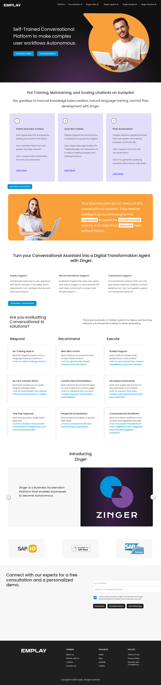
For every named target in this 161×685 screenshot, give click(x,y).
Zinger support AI (111, 4)
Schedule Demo (48, 53)
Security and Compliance (133, 663)
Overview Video (23, 53)
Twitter (102, 666)
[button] (55, 4)
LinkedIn (102, 662)
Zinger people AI (130, 4)
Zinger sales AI (92, 4)
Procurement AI (75, 4)
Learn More (21, 170)
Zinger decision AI (148, 4)
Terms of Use (133, 654)
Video (101, 654)
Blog (100, 658)
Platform (61, 4)
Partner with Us (72, 658)
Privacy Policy (134, 658)
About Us (70, 654)
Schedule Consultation (19, 186)
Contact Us (71, 666)
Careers (69, 662)
